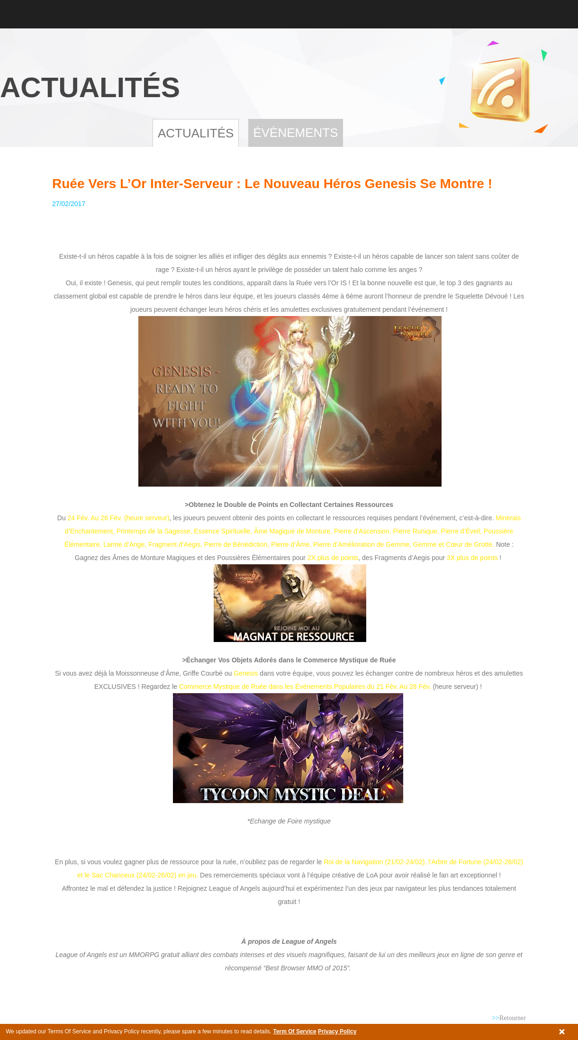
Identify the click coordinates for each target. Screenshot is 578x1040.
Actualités (196, 133)
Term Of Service (294, 1031)
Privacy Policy (337, 1031)
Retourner (509, 1018)
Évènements (295, 133)
